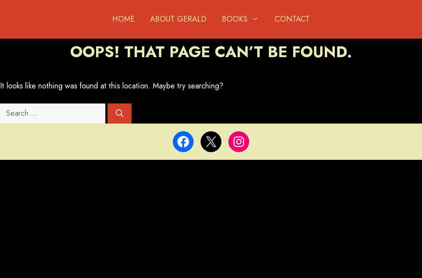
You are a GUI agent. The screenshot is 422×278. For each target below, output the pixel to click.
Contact (292, 19)
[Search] (120, 113)
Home (123, 19)
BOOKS (244, 19)
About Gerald (178, 19)
